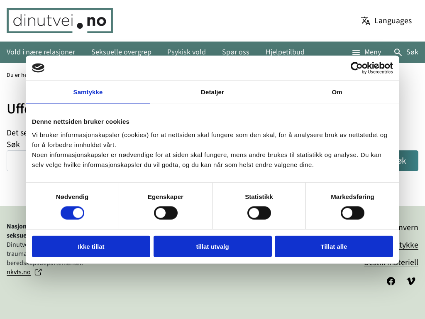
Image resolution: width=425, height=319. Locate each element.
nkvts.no (19, 272)
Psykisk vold (186, 52)
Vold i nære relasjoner (41, 52)
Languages (393, 21)
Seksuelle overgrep (121, 52)
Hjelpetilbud (285, 52)
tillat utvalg (212, 246)
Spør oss (235, 52)
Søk (412, 52)
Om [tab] (337, 92)
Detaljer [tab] (212, 92)
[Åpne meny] (366, 52)
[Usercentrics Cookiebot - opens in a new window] (356, 68)
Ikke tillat (91, 246)
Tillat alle (334, 246)
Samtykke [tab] (88, 92)
